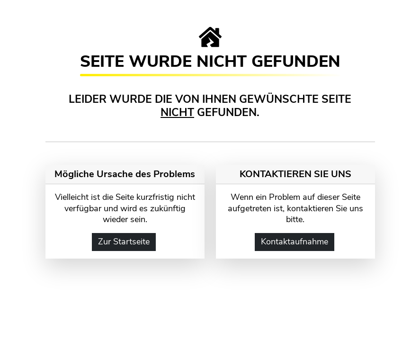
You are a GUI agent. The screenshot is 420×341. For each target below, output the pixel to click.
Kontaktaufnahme (294, 241)
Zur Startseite (124, 241)
